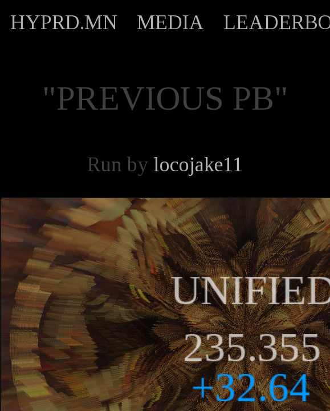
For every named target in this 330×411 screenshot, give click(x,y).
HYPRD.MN (63, 22)
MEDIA (170, 22)
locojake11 (198, 164)
